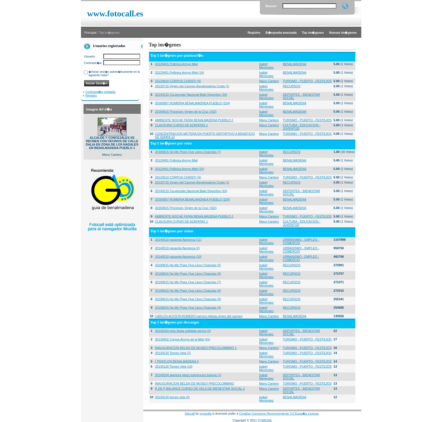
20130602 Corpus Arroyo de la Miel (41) (182, 339)
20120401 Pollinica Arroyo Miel (176, 64)
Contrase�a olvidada (101, 91)
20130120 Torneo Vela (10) (174, 366)
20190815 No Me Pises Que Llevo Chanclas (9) (188, 299)
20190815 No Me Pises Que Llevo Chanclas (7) (188, 152)
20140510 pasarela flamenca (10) (178, 256)
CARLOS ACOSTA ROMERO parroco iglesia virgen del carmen (198, 316)
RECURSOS (291, 86)
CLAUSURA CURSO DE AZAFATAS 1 (181, 125)
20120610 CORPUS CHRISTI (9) (178, 81)
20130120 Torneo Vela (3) (173, 353)
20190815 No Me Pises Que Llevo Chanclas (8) (188, 273)
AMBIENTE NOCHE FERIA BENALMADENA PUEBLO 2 (194, 120)
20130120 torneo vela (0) (172, 397)
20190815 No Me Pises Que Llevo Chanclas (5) (188, 265)
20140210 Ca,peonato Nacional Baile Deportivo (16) (191, 94)
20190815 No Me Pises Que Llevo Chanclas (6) (188, 290)
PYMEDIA (265, 420)
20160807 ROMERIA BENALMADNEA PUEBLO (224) (192, 103)
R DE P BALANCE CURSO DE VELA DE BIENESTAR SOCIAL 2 (200, 388)
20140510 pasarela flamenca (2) (177, 248)
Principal (90, 32)
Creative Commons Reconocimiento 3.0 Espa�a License (279, 413)
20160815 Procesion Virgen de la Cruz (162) (186, 111)
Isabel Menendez (266, 65)
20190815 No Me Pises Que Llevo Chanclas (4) (188, 307)
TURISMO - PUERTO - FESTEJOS (307, 81)
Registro (91, 95)
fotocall (190, 413)
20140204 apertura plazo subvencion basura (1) (188, 375)
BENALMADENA (294, 64)
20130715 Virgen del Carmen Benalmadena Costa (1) (192, 86)
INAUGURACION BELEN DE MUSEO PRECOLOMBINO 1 (196, 347)
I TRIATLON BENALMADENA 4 (176, 361)
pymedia (206, 413)
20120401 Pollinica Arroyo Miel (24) (179, 72)
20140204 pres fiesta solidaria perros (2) (183, 331)
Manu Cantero (269, 81)
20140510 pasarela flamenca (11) (178, 239)
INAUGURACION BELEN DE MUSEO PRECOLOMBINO (194, 383)
